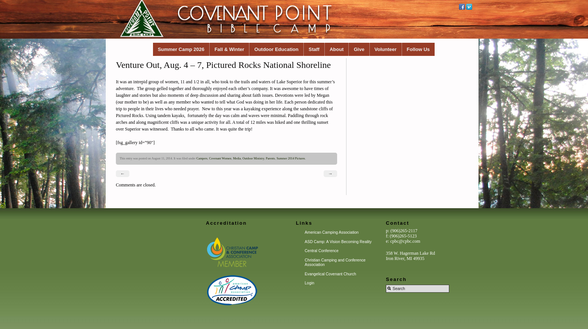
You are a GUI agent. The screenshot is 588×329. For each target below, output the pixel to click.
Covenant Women (220, 158)
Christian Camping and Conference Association (335, 262)
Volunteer (386, 49)
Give (359, 49)
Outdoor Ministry (253, 158)
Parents (270, 158)
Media (237, 158)
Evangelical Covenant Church (330, 274)
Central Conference (322, 251)
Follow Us (418, 49)
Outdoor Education (276, 49)
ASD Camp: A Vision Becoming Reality (338, 242)
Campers (202, 158)
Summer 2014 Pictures (290, 158)
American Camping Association (332, 232)
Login (309, 283)
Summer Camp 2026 (181, 49)
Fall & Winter (229, 49)
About (337, 49)
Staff (314, 49)
